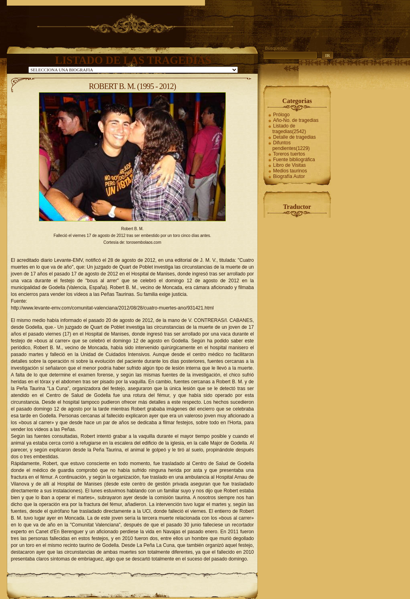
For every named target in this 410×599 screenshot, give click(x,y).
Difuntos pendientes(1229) (291, 145)
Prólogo (281, 114)
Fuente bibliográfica (294, 159)
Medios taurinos (290, 171)
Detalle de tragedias (294, 137)
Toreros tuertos (289, 154)
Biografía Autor (289, 176)
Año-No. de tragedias (295, 120)
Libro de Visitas (289, 165)
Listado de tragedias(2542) (289, 128)
